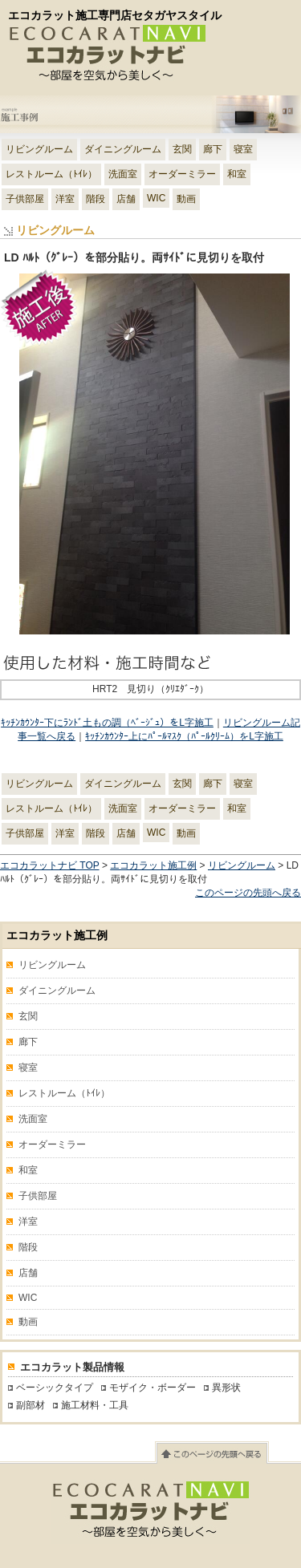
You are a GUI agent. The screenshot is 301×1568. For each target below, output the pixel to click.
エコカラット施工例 (153, 865)
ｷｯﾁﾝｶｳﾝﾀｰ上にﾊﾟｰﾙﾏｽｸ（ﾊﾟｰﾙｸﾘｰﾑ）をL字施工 (184, 736)
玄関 (182, 149)
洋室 (65, 199)
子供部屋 (25, 199)
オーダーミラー (182, 174)
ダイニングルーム (122, 149)
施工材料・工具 (94, 1405)
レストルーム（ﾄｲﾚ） (51, 174)
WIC (156, 198)
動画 (186, 199)
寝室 (243, 149)
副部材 (30, 1405)
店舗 (126, 199)
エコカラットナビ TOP (50, 865)
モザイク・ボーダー (152, 1387)
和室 (236, 174)
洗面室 (122, 174)
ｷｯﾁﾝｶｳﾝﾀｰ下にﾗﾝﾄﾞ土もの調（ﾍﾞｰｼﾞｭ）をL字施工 (107, 722)
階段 (95, 199)
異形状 (226, 1387)
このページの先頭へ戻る (248, 892)
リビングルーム (39, 149)
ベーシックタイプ (54, 1387)
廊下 (212, 149)
